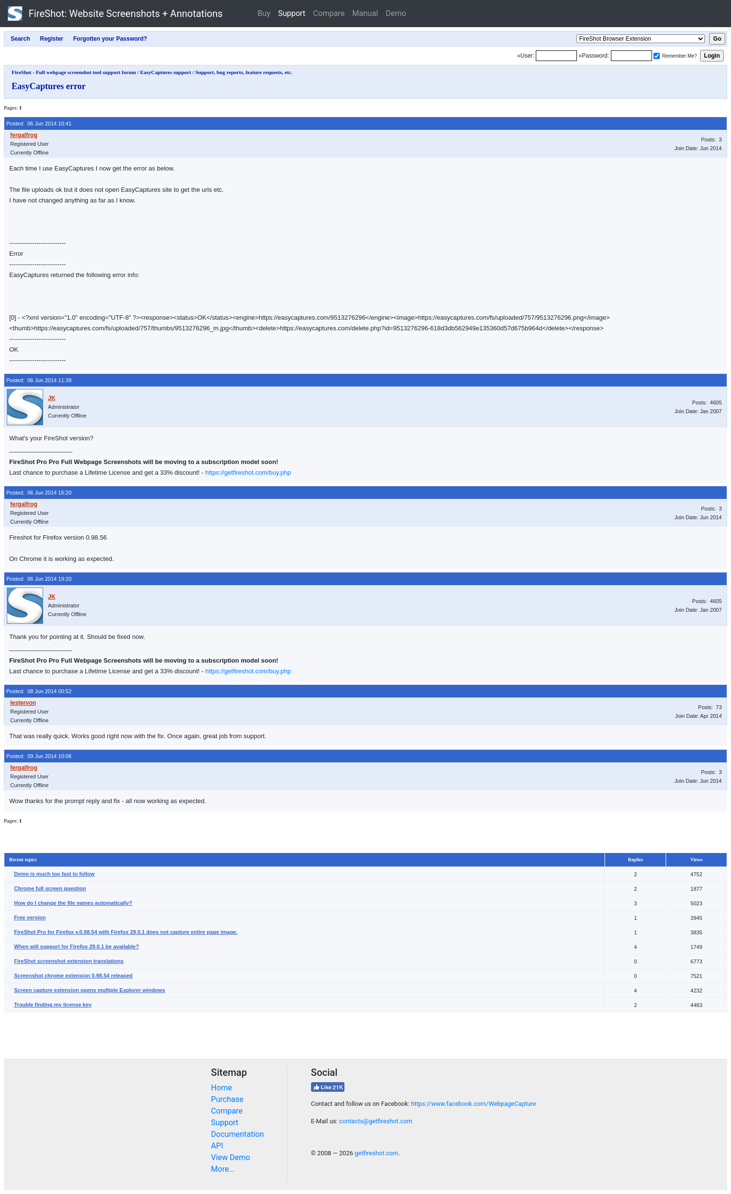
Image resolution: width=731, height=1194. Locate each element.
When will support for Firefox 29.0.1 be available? (76, 946)
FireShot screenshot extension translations (69, 961)
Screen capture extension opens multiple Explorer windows (89, 990)
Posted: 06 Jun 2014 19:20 (39, 579)
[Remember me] (656, 56)
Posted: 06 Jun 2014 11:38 (39, 380)
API (217, 1145)
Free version (30, 917)
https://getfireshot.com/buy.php (248, 472)
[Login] (556, 55)
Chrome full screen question (50, 888)
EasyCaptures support (165, 72)
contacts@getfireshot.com (375, 1121)
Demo (396, 13)
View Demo (230, 1157)
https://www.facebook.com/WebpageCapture (473, 1103)
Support (291, 13)
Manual (365, 13)
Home (221, 1087)
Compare (328, 13)
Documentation (237, 1134)
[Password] (631, 55)
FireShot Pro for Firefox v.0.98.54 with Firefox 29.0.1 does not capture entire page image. (125, 932)
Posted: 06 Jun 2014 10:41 (39, 123)
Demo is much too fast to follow (54, 874)
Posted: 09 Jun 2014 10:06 (39, 756)
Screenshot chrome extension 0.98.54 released (73, 975)
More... (223, 1169)
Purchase (227, 1099)
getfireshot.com (376, 1153)
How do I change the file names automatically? (73, 903)
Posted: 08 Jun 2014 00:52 (39, 691)
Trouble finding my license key (53, 1005)
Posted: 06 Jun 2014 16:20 (39, 493)
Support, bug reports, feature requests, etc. (244, 72)
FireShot (115, 13)
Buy (264, 13)
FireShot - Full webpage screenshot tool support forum (74, 72)
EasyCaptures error (49, 86)
